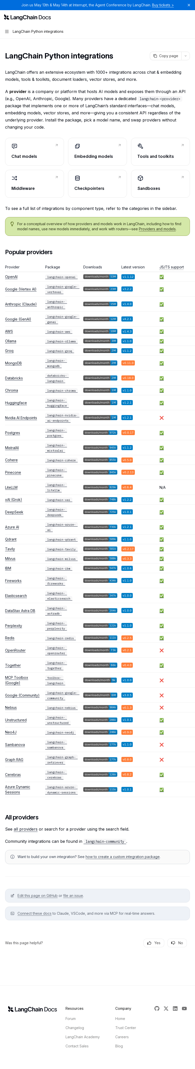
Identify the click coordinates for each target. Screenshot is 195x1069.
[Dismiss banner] (189, 5)
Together (13, 665)
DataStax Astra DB (20, 610)
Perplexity (13, 625)
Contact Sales (77, 1046)
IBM (8, 568)
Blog (119, 1046)
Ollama (10, 341)
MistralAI (12, 448)
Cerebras (13, 774)
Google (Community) (22, 695)
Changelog (75, 1028)
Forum (71, 1018)
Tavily (10, 549)
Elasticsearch (16, 595)
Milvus (10, 558)
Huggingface (16, 403)
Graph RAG (14, 759)
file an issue (73, 895)
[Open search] (179, 17)
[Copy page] (165, 56)
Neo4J (11, 732)
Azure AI (12, 527)
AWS (9, 331)
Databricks (14, 378)
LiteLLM (11, 487)
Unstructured (16, 720)
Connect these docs (35, 913)
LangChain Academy (83, 1037)
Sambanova (15, 744)
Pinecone (13, 472)
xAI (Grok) (13, 499)
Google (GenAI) (18, 319)
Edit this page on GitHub (38, 895)
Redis (9, 638)
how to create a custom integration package (123, 856)
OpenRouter (15, 650)
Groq (9, 350)
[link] (34, 152)
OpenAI (11, 276)
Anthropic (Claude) (21, 304)
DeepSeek (14, 512)
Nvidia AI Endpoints (21, 418)
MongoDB (13, 363)
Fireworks (13, 580)
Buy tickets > (163, 5)
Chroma (11, 390)
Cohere (11, 460)
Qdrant (11, 539)
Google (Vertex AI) (21, 289)
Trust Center (125, 1028)
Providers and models (157, 229)
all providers (26, 829)
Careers (122, 1037)
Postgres (12, 433)
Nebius (11, 707)
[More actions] (188, 17)
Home (120, 1018)
